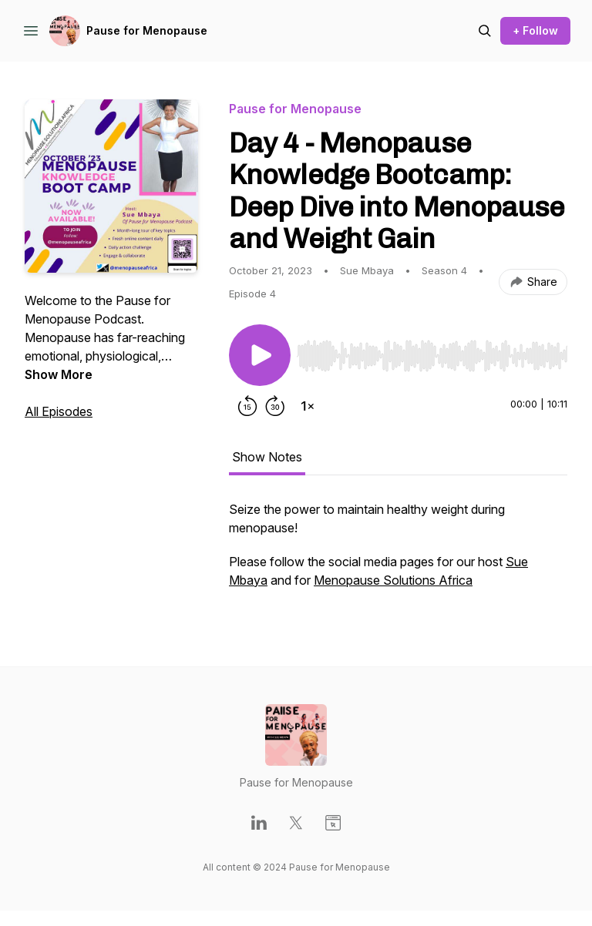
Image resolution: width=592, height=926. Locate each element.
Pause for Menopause (146, 30)
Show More (58, 374)
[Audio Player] (432, 351)
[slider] (432, 356)
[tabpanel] (398, 552)
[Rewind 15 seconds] (247, 406)
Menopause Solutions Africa (393, 580)
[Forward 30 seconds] (275, 406)
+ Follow (535, 30)
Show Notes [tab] (267, 457)
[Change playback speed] (307, 406)
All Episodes (58, 411)
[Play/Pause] (260, 355)
